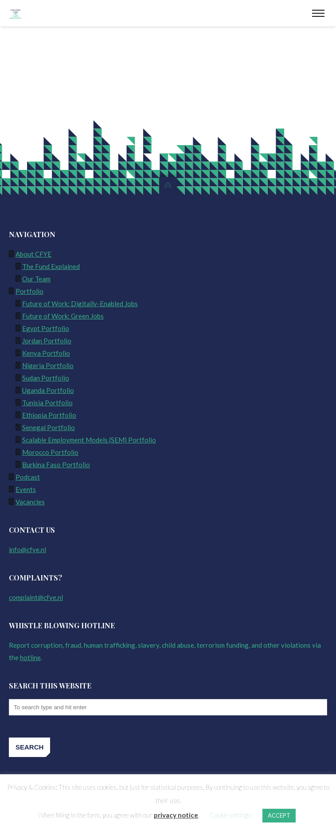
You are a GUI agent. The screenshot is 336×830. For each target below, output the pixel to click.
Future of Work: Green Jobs (63, 316)
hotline (30, 657)
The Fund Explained (51, 266)
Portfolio (29, 291)
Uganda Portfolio (48, 390)
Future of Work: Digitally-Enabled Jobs (80, 303)
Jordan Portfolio (46, 341)
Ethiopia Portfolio (49, 415)
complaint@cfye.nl (36, 597)
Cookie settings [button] (230, 815)
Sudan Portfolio (45, 378)
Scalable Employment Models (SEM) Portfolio (89, 440)
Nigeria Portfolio (48, 365)
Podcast (28, 477)
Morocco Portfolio (50, 452)
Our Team (36, 279)
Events (26, 489)
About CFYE (33, 254)
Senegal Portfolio (48, 427)
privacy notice (176, 815)
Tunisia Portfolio (47, 403)
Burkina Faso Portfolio (56, 465)
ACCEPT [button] (279, 815)
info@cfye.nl (27, 549)
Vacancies (30, 502)
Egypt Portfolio (45, 328)
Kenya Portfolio (46, 353)
